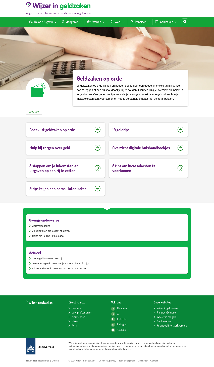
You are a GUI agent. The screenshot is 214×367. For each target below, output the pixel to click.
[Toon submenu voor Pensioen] (149, 22)
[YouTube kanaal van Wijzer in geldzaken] (118, 330)
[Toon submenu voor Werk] (124, 22)
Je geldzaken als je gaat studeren (51, 230)
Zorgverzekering (41, 225)
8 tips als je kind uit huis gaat (48, 235)
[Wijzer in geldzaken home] (58, 8)
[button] (34, 112)
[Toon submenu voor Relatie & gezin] (55, 22)
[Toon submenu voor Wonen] (103, 22)
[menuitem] (42, 22)
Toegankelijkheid (127, 360)
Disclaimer (143, 360)
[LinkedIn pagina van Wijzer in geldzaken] (118, 319)
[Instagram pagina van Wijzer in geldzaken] (119, 324)
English (55, 360)
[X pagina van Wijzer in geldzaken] (115, 314)
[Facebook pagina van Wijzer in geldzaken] (119, 308)
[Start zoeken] (185, 21)
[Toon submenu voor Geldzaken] (175, 22)
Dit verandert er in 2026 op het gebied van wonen (59, 268)
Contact (154, 360)
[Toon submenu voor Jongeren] (81, 22)
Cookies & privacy (107, 360)
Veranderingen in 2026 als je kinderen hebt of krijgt (60, 263)
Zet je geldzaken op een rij (47, 258)
